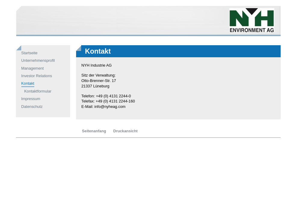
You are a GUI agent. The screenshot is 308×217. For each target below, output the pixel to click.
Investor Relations (36, 76)
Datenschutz (32, 106)
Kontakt (27, 83)
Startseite (29, 53)
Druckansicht (125, 131)
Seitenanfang (94, 131)
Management (32, 68)
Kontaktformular (37, 91)
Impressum (30, 98)
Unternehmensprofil (38, 60)
